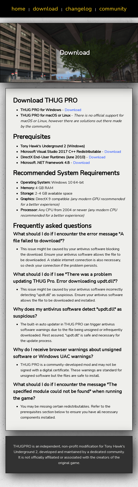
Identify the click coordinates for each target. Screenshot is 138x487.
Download (73, 109)
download (45, 8)
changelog (79, 8)
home (18, 8)
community (112, 8)
